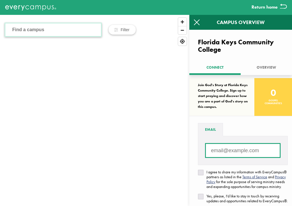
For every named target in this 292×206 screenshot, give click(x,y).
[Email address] (243, 150)
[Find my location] (182, 41)
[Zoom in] (182, 22)
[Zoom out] (182, 30)
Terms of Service (254, 176)
